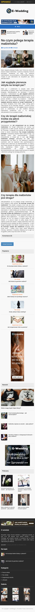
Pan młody (17, 279)
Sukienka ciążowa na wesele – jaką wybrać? (21, 424)
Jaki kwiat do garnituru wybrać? (17, 281)
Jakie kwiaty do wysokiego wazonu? (17, 296)
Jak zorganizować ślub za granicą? (17, 327)
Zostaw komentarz (7, 244)
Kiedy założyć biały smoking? (17, 312)
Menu (17, 26)
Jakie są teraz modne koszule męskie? (23, 508)
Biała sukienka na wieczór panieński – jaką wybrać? (8, 508)
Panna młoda (6, 572)
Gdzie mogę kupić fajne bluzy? (11, 408)
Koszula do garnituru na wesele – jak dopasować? (7, 489)
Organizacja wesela (17, 264)
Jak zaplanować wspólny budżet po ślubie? (13, 32)
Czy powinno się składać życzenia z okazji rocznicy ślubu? (25, 490)
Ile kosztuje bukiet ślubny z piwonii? (17, 1)
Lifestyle (15, 47)
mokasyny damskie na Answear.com (16, 545)
